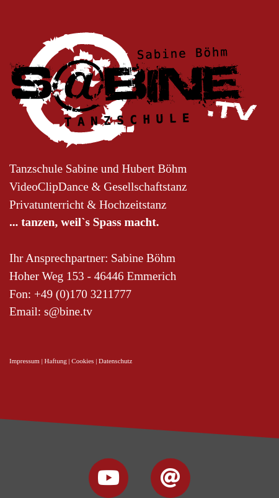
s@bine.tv (68, 311)
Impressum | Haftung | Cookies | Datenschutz (70, 360)
